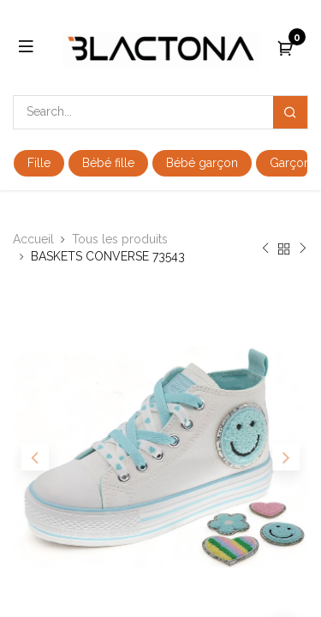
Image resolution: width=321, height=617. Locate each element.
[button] (35, 456)
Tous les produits (120, 239)
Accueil (33, 239)
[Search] (290, 112)
